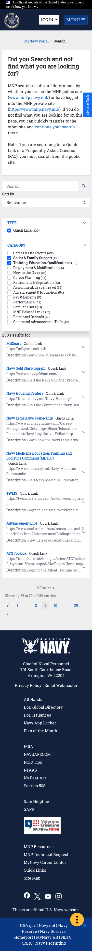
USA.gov (28, 925)
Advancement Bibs (21, 523)
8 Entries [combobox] (47, 588)
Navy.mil (47, 925)
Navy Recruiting (50, 943)
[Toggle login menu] (49, 20)
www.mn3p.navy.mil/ (29, 97)
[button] (46, 223)
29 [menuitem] (77, 606)
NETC (66, 937)
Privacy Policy (28, 685)
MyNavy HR (47, 937)
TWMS (11, 493)
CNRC (27, 943)
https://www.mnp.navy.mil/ (34, 109)
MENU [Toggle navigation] (75, 20)
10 (57, 606)
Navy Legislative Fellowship (29, 418)
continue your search (55, 126)
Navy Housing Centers (24, 393)
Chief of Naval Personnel (46, 663)
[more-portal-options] (77, 919)
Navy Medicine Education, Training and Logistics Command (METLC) (39, 456)
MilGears (13, 343)
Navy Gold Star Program (25, 368)
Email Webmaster (61, 685)
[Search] (40, 186)
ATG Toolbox (16, 553)
